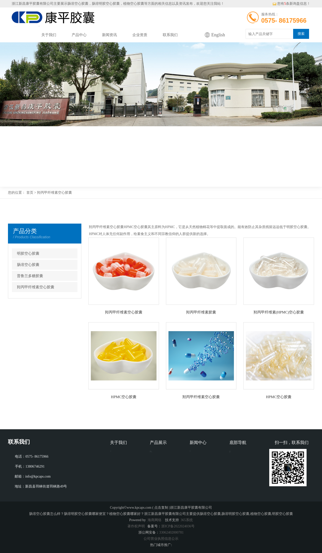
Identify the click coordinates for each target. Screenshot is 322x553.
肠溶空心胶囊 (77, 3)
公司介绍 (117, 454)
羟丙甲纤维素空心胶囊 (54, 192)
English (218, 34)
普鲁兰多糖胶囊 (30, 276)
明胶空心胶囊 (28, 253)
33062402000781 (171, 532)
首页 (29, 192)
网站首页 (18, 35)
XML (233, 484)
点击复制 (161, 507)
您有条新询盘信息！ (291, 3)
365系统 (187, 520)
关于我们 (48, 35)
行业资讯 (197, 462)
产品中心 (79, 35)
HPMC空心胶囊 (124, 397)
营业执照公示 (120, 462)
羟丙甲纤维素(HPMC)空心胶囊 (279, 312)
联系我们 (170, 35)
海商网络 (154, 520)
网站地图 (236, 477)
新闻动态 (197, 454)
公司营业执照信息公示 (161, 539)
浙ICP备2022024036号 (178, 526)
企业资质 (139, 35)
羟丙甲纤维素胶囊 (201, 312)
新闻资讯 (109, 35)
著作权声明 (136, 526)
